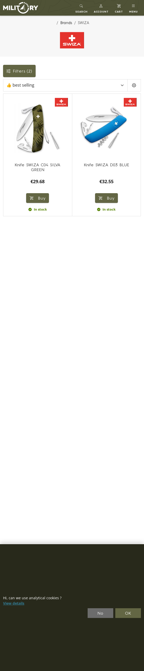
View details (13, 603)
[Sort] (65, 85)
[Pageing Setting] (134, 85)
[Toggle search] (81, 7)
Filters (19, 71)
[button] (101, 7)
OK (128, 613)
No (100, 613)
